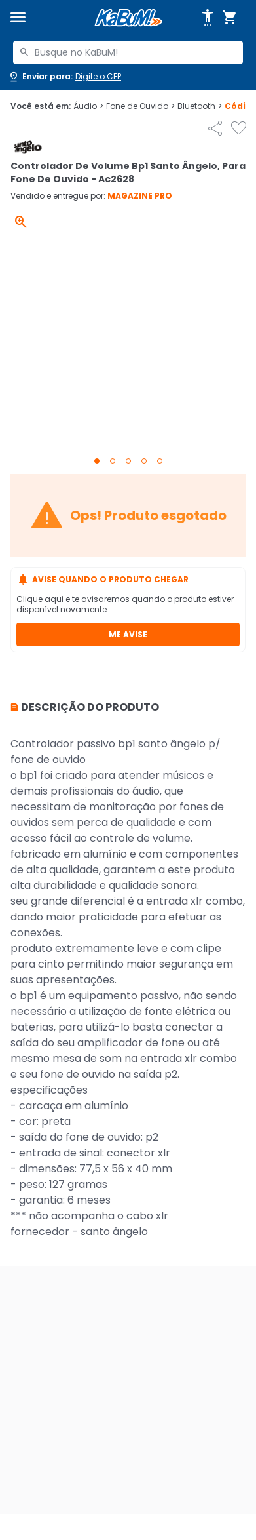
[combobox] (128, 52)
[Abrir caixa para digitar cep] (64, 77)
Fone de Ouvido (140, 106)
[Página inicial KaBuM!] (128, 18)
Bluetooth (199, 106)
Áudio (88, 106)
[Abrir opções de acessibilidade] (207, 18)
